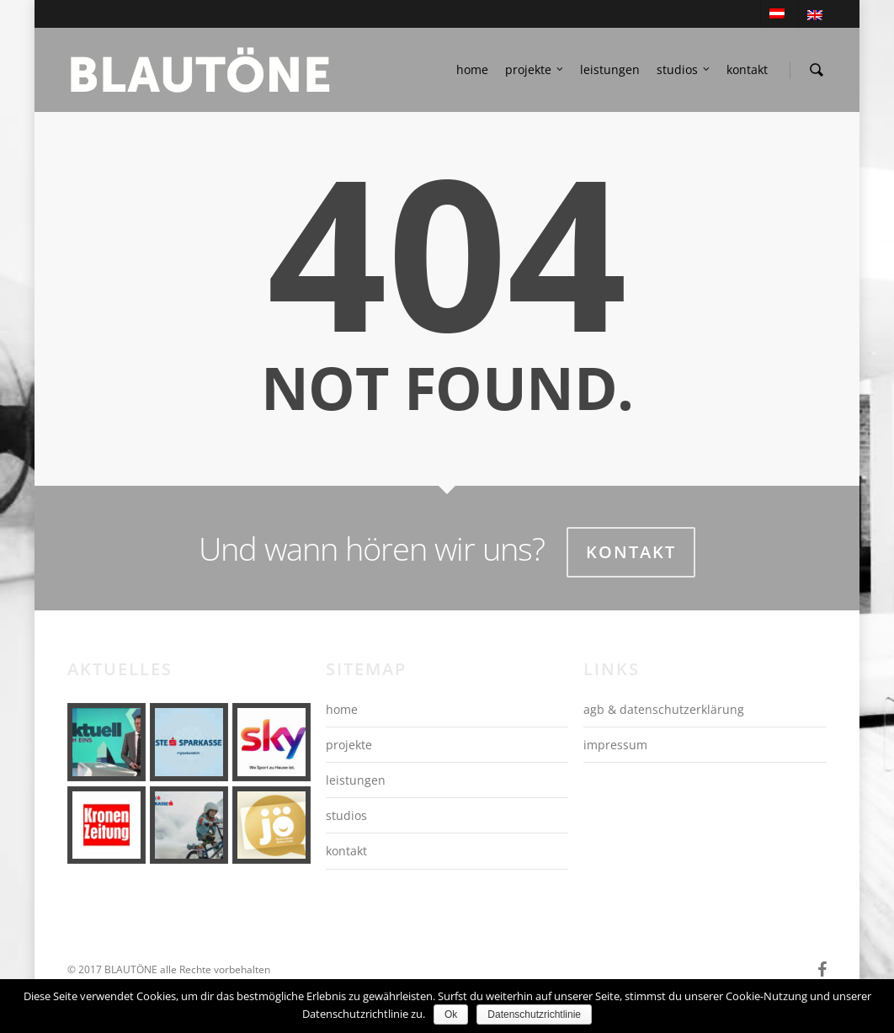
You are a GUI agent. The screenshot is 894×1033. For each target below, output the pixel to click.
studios (684, 69)
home (472, 69)
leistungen (610, 69)
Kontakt (631, 551)
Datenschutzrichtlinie (534, 1014)
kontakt (747, 69)
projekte (535, 69)
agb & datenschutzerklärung (663, 709)
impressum (615, 745)
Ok (450, 1014)
